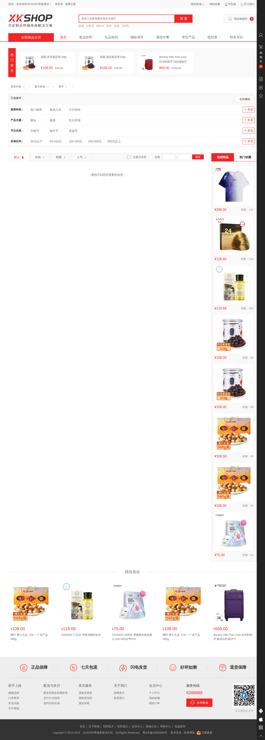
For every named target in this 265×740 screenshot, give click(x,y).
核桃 (116, 25)
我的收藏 (154, 698)
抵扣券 (212, 37)
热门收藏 (245, 157)
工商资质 (204, 733)
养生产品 (188, 37)
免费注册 (70, 4)
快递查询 (180, 726)
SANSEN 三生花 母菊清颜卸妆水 (81, 634)
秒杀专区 (236, 37)
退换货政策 (85, 692)
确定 (198, 156)
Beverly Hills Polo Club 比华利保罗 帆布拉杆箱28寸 (232, 637)
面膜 (81, 25)
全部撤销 (244, 99)
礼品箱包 (111, 37)
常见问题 (13, 703)
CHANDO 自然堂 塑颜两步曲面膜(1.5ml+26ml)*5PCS (132, 637)
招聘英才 (119, 692)
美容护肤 (18, 86)
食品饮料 (85, 37)
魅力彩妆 (42, 86)
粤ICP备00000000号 (155, 732)
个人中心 (154, 692)
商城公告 (151, 726)
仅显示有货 (139, 157)
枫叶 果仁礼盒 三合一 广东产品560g (29, 637)
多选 (248, 109)
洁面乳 (125, 25)
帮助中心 (165, 726)
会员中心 (137, 726)
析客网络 (189, 732)
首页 (63, 37)
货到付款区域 (51, 703)
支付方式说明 (51, 698)
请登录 (59, 4)
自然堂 (90, 25)
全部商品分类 (31, 37)
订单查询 (13, 698)
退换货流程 (85, 698)
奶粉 (109, 25)
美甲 (62, 86)
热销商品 (223, 157)
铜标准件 (137, 37)
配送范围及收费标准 (55, 692)
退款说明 (84, 703)
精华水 (100, 25)
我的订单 (154, 703)
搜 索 (183, 18)
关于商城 (13, 708)
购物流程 (13, 692)
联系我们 (119, 698)
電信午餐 (162, 37)
